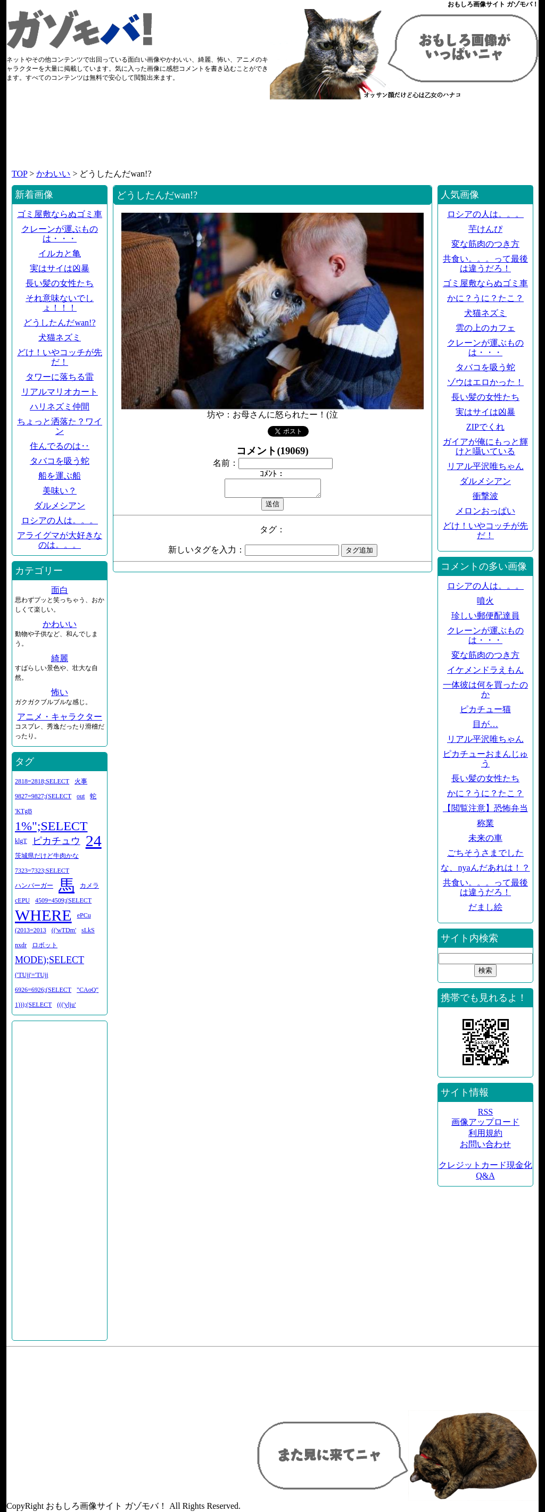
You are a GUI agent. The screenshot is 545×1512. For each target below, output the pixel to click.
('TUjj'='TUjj (31, 975)
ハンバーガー (34, 885)
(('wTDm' (64, 930)
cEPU (22, 900)
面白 (59, 590)
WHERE (43, 915)
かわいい (53, 173)
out (81, 796)
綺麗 (59, 658)
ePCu (84, 915)
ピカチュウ (56, 841)
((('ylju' (66, 1004)
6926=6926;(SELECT (43, 989)
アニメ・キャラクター (59, 716)
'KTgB (23, 811)
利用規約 (485, 1133)
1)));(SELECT (33, 1004)
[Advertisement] (272, 139)
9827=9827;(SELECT (43, 796)
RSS (485, 1111)
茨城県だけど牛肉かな (47, 855)
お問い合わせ (485, 1144)
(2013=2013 (30, 930)
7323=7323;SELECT (42, 870)
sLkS (88, 930)
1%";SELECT (51, 826)
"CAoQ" (87, 989)
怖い (59, 692)
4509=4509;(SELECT (63, 900)
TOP (19, 173)
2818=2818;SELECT (42, 781)
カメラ (89, 885)
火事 (81, 781)
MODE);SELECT (49, 960)
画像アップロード (485, 1121)
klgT (21, 841)
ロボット (44, 945)
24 (94, 840)
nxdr (21, 945)
